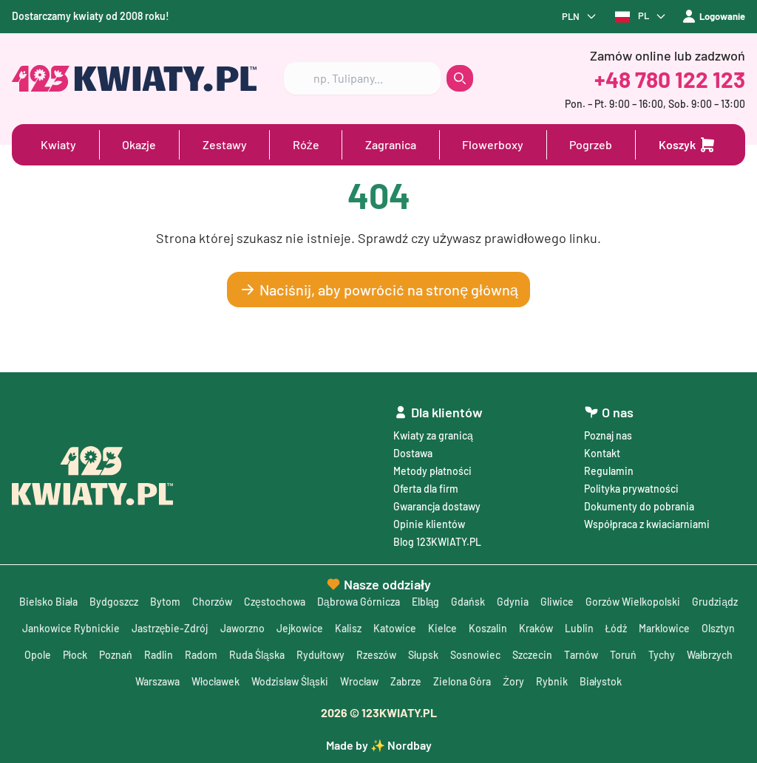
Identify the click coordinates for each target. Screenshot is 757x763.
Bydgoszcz (113, 601)
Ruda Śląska (257, 655)
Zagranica (390, 144)
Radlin (158, 655)
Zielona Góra (462, 681)
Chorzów (212, 601)
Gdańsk (468, 601)
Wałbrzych (710, 655)
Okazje (139, 144)
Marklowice (664, 628)
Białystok (601, 681)
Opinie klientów (429, 524)
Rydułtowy (320, 655)
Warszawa (157, 681)
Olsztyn (718, 628)
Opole (37, 655)
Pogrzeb (590, 144)
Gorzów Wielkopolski (632, 601)
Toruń (623, 655)
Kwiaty (58, 144)
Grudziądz (715, 601)
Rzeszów (376, 655)
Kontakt (602, 453)
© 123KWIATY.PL (379, 712)
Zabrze (405, 681)
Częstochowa (274, 601)
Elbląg (426, 601)
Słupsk (423, 655)
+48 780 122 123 (669, 79)
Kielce (442, 628)
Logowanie (710, 17)
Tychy (661, 655)
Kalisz (348, 628)
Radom (201, 655)
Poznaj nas (608, 435)
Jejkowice (299, 628)
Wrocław (359, 681)
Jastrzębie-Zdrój (170, 628)
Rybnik (552, 681)
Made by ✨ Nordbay (379, 745)
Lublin (579, 628)
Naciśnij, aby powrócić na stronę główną (378, 289)
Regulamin (609, 471)
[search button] (460, 79)
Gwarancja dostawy (437, 506)
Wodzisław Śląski (289, 681)
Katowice (394, 628)
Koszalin (488, 628)
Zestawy (225, 144)
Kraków (536, 628)
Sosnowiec (475, 655)
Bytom (165, 601)
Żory (513, 681)
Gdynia (513, 601)
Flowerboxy (492, 144)
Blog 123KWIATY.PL (437, 542)
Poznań (115, 655)
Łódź (616, 628)
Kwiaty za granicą (433, 435)
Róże (306, 144)
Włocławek (215, 681)
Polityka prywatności (631, 488)
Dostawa (412, 453)
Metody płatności (432, 471)
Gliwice (557, 601)
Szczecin (532, 655)
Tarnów (581, 655)
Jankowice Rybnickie (71, 628)
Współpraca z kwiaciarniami (647, 524)
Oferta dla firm (425, 488)
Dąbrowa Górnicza (358, 601)
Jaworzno (242, 628)
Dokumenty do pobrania (639, 506)
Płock (75, 655)
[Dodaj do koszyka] (687, 145)
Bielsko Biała (48, 601)
